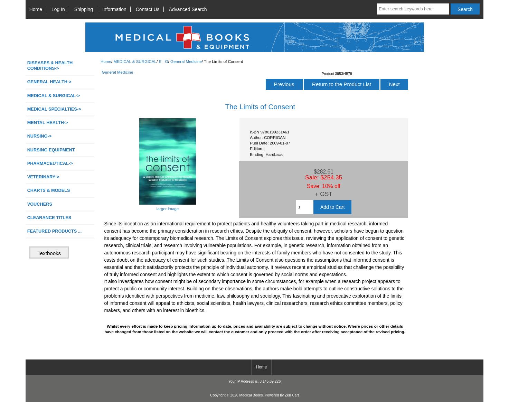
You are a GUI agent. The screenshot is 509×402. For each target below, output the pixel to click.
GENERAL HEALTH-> (49, 81)
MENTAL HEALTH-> (47, 122)
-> (53, 95)
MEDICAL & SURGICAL (135, 61)
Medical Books (251, 395)
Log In (58, 9)
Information (114, 9)
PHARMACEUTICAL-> (50, 163)
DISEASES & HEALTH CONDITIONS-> (50, 65)
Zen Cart (292, 395)
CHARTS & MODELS (48, 190)
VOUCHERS (39, 204)
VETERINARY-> (43, 176)
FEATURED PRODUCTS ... (54, 231)
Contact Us (148, 9)
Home (35, 9)
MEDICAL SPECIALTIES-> (54, 109)
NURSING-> (39, 136)
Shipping (83, 9)
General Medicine (186, 61)
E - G (163, 61)
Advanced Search (188, 9)
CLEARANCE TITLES (49, 217)
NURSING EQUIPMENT (51, 149)
